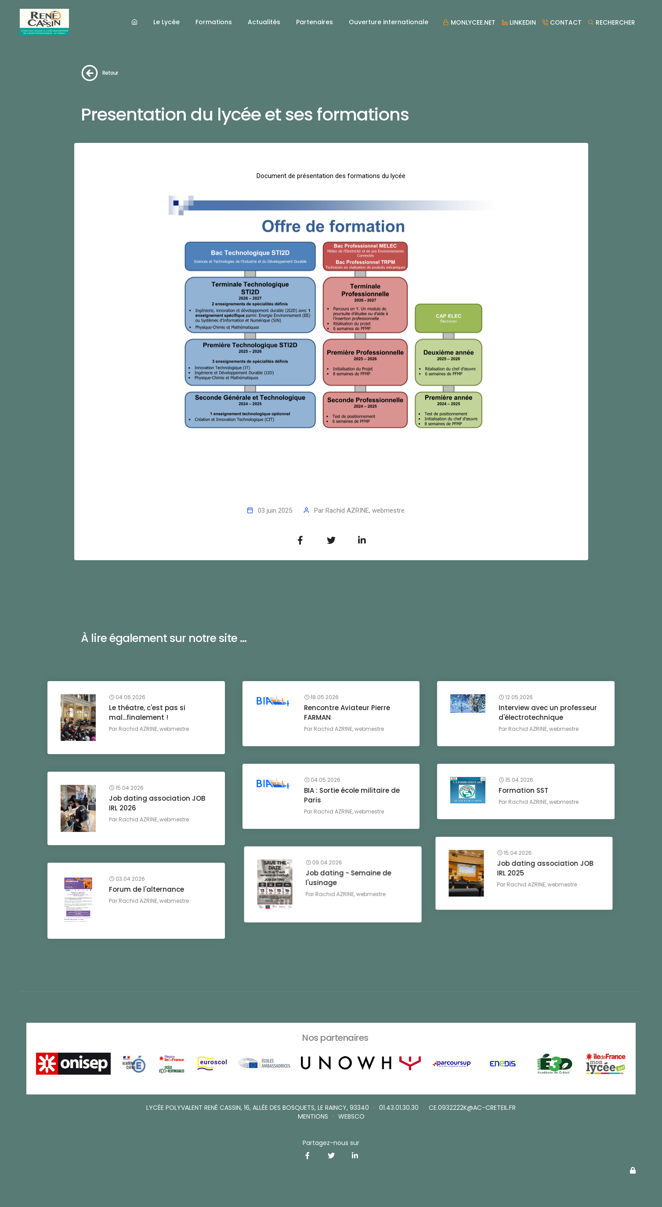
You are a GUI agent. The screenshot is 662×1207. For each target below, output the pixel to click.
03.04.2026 (127, 878)
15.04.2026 (516, 780)
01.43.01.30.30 (399, 1107)
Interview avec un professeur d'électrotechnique (548, 712)
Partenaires (314, 22)
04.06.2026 (127, 697)
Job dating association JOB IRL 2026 (157, 803)
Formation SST (523, 790)
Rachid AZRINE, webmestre (365, 510)
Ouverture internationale (388, 22)
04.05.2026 (322, 780)
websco (351, 1116)
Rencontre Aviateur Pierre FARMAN (347, 712)
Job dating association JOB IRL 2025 (352, 868)
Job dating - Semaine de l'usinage (541, 868)
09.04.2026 (517, 853)
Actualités (264, 22)
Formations (213, 22)
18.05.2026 (321, 697)
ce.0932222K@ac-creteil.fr (472, 1107)
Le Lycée (166, 22)
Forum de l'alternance (146, 889)
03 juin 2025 (275, 510)
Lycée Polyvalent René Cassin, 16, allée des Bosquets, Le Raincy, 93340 (257, 1107)
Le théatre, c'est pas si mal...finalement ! (147, 712)
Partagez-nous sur (331, 1142)
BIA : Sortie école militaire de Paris (352, 795)
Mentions (313, 1116)
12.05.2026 (516, 697)
